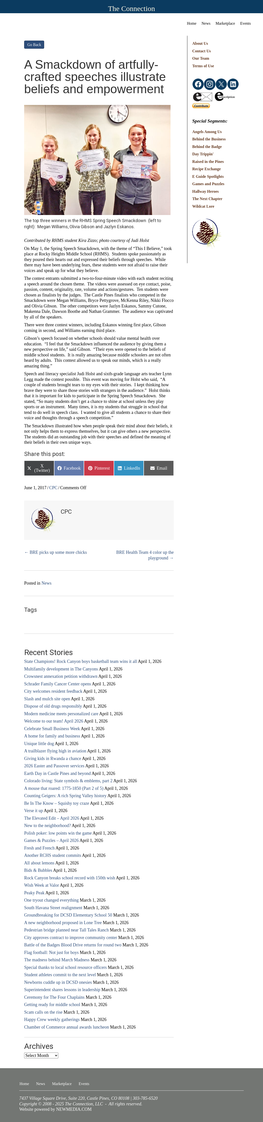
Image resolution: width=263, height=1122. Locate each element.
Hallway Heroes (205, 191)
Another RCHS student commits (52, 855)
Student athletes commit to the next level (60, 974)
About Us (200, 43)
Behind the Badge (207, 147)
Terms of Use (203, 66)
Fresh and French (39, 848)
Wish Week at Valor (41, 885)
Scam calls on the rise (43, 1012)
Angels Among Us (207, 132)
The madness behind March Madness (57, 959)
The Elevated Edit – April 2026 (51, 818)
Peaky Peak (34, 892)
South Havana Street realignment (53, 907)
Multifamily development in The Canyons (61, 669)
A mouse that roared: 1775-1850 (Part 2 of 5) (63, 788)
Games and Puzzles (208, 184)
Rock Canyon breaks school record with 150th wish (69, 877)
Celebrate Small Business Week (52, 728)
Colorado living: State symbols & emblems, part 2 (68, 780)
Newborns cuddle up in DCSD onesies (58, 982)
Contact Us (201, 51)
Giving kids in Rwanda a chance (52, 758)
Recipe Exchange (206, 169)
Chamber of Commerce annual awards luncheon (66, 1027)
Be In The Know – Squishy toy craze (56, 803)
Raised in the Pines (208, 161)
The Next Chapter (207, 199)
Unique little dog (39, 743)
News (46, 583)
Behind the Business (209, 139)
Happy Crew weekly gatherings (52, 1019)
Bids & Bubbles (38, 870)
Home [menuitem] (191, 23)
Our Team (200, 58)
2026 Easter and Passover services (54, 765)
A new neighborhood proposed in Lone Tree (63, 922)
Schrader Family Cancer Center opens (57, 683)
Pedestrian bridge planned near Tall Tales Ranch (66, 930)
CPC (53, 487)
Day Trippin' (203, 154)
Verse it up (33, 810)
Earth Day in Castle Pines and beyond (57, 773)
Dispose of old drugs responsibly (53, 706)
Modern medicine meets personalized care (61, 713)
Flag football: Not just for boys (51, 952)
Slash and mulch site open (47, 698)
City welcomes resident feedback (53, 691)
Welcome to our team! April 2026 (53, 721)
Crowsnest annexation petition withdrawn (60, 676)
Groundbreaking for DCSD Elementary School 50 (68, 915)
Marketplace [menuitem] (225, 23)
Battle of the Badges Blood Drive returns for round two (72, 944)
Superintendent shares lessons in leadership (62, 989)
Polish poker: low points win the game (58, 833)
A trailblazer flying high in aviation (55, 750)
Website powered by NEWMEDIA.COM (55, 1109)
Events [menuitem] (245, 23)
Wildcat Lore (203, 206)
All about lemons (39, 863)
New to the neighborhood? (47, 825)
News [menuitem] (206, 23)
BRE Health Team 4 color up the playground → (145, 555)
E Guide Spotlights (208, 176)
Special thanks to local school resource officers (65, 967)
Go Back (34, 45)
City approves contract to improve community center (70, 937)
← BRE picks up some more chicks (55, 552)
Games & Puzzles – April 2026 (51, 840)
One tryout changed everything (51, 900)
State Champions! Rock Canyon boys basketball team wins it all (80, 661)
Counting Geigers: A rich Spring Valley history (65, 795)
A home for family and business (52, 736)
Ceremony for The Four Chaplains (54, 997)
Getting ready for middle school (52, 1004)
